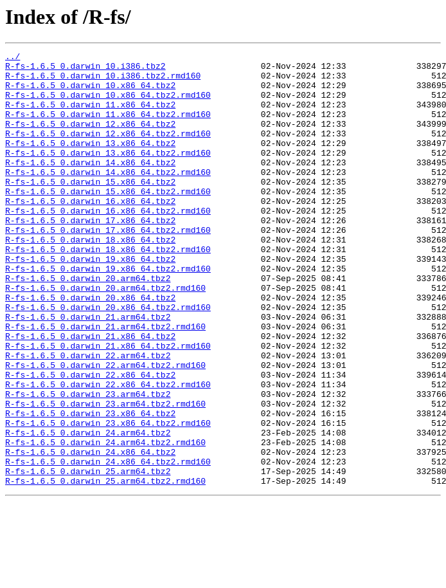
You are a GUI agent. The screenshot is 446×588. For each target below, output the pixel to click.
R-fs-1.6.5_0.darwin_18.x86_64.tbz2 (90, 278)
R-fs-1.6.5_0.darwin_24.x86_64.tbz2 (90, 532)
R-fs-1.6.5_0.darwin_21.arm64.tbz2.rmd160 (105, 382)
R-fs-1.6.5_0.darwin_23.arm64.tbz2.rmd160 (105, 475)
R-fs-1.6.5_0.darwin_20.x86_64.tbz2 (90, 347)
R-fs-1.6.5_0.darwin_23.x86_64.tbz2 (90, 486)
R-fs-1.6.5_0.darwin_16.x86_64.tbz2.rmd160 (108, 243)
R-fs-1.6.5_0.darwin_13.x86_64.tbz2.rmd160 (108, 173)
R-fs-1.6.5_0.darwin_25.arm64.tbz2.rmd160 (105, 567)
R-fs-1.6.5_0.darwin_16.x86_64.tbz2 (90, 231)
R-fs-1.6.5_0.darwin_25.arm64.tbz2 (87, 556)
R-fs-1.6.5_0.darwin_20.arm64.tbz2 (87, 324)
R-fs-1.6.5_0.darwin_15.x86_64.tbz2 (90, 208)
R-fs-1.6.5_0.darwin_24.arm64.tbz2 (87, 509)
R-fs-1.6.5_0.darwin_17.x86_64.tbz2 (90, 255)
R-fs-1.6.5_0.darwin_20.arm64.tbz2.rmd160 (105, 336)
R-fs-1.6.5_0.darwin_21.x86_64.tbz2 (90, 394)
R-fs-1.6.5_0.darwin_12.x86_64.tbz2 (90, 139)
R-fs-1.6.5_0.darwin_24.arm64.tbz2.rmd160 (105, 521)
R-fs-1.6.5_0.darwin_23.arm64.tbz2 (87, 463)
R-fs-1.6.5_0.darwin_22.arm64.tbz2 (87, 417)
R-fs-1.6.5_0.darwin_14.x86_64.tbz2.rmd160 (108, 197)
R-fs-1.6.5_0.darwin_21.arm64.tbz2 (87, 370)
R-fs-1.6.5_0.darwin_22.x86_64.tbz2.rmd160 (108, 451)
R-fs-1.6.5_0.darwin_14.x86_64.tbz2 (90, 185)
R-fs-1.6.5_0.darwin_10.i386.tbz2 (85, 69)
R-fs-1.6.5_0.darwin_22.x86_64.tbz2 (90, 440)
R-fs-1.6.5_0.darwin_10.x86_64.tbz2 (90, 92)
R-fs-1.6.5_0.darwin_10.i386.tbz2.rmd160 (103, 81)
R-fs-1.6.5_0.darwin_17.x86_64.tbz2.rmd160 (108, 266)
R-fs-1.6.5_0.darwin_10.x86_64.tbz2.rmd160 (108, 104)
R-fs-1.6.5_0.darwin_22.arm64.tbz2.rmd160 (105, 428)
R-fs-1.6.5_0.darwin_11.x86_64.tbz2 (90, 116)
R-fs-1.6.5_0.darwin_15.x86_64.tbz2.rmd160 (108, 220)
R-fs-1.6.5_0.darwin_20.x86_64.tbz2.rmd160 (108, 359)
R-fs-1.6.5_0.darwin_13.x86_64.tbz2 (90, 162)
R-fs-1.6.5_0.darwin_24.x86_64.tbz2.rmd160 (108, 544)
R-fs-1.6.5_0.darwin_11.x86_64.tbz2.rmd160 (108, 127)
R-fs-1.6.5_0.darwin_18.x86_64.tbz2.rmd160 (108, 289)
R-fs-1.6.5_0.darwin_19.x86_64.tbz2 (90, 301)
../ (12, 58)
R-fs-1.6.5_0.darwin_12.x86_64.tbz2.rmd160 (108, 150)
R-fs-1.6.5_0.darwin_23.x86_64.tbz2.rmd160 (108, 498)
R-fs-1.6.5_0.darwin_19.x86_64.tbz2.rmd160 (108, 312)
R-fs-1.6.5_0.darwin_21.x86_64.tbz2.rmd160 (108, 405)
